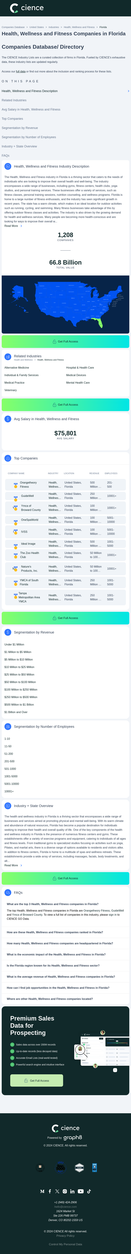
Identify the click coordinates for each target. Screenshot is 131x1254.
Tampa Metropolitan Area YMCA (29, 597)
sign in (113, 914)
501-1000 (10, 768)
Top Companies (12, 118)
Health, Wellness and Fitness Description (65, 91)
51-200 (8, 753)
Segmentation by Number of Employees (29, 137)
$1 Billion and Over (15, 712)
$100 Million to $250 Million (20, 689)
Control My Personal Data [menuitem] (65, 1244)
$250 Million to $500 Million (20, 697)
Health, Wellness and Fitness (79, 27)
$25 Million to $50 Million (19, 674)
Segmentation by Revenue (20, 128)
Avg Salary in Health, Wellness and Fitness (31, 109)
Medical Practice (14, 382)
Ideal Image (28, 543)
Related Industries (14, 100)
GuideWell (27, 495)
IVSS (24, 531)
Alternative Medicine (16, 367)
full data (21, 71)
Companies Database (13, 27)
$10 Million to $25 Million (19, 667)
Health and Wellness (23, 360)
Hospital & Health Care (80, 367)
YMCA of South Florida (29, 582)
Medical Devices (76, 375)
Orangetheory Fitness (28, 484)
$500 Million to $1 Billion (19, 704)
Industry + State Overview (19, 146)
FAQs (5, 155)
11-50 (7, 746)
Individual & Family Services (21, 375)
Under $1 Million (14, 644)
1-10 (7, 738)
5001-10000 (11, 783)
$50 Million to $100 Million (20, 682)
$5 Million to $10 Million (18, 659)
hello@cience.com (65, 1206)
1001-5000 (11, 776)
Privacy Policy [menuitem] (65, 1235)
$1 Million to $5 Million (17, 652)
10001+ (9, 791)
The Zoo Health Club (29, 555)
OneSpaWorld (29, 519)
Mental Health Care (78, 382)
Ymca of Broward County (31, 507)
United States (37, 27)
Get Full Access (65, 341)
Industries (54, 27)
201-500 (9, 761)
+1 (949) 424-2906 (65, 1202)
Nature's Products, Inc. (29, 568)
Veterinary (10, 390)
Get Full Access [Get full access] (36, 1080)
